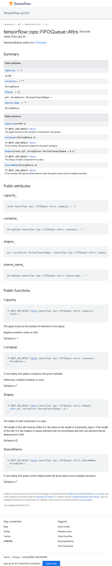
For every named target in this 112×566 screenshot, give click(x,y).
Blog (6, 526)
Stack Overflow (65, 536)
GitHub (7, 531)
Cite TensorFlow (65, 546)
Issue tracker (64, 526)
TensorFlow (9, 24)
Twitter (7, 536)
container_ (11, 81)
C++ (46, 24)
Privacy (16, 557)
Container (11, 137)
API (19, 24)
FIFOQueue (40, 42)
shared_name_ (12, 102)
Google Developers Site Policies (85, 497)
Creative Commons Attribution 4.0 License (86, 494)
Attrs (33, 128)
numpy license (86, 500)
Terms (7, 557)
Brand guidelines (66, 541)
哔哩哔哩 (8, 541)
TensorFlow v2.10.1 (16, 13)
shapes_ (9, 92)
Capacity (10, 123)
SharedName (11, 165)
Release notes (65, 531)
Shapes (9, 151)
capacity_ (10, 70)
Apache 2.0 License (44, 497)
